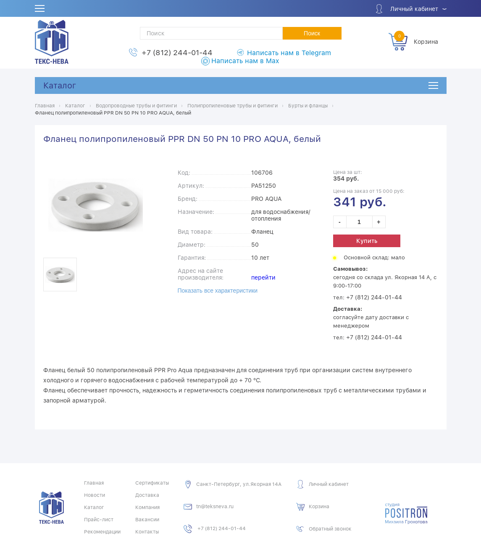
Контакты (147, 532)
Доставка (147, 495)
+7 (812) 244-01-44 (177, 52)
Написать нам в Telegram (289, 53)
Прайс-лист (98, 520)
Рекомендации (102, 532)
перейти (263, 277)
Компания (147, 507)
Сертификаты (152, 483)
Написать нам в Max (245, 61)
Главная (94, 483)
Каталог (59, 85)
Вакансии (147, 520)
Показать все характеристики (218, 290)
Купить (366, 240)
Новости (94, 495)
